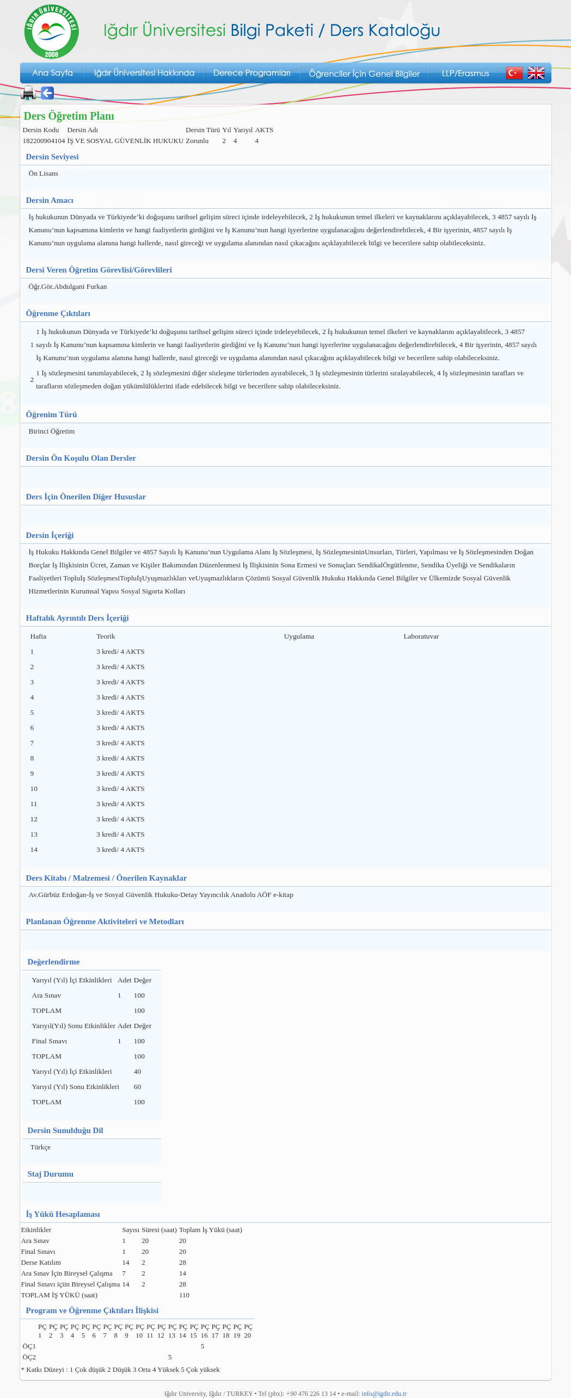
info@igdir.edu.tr (384, 1393)
